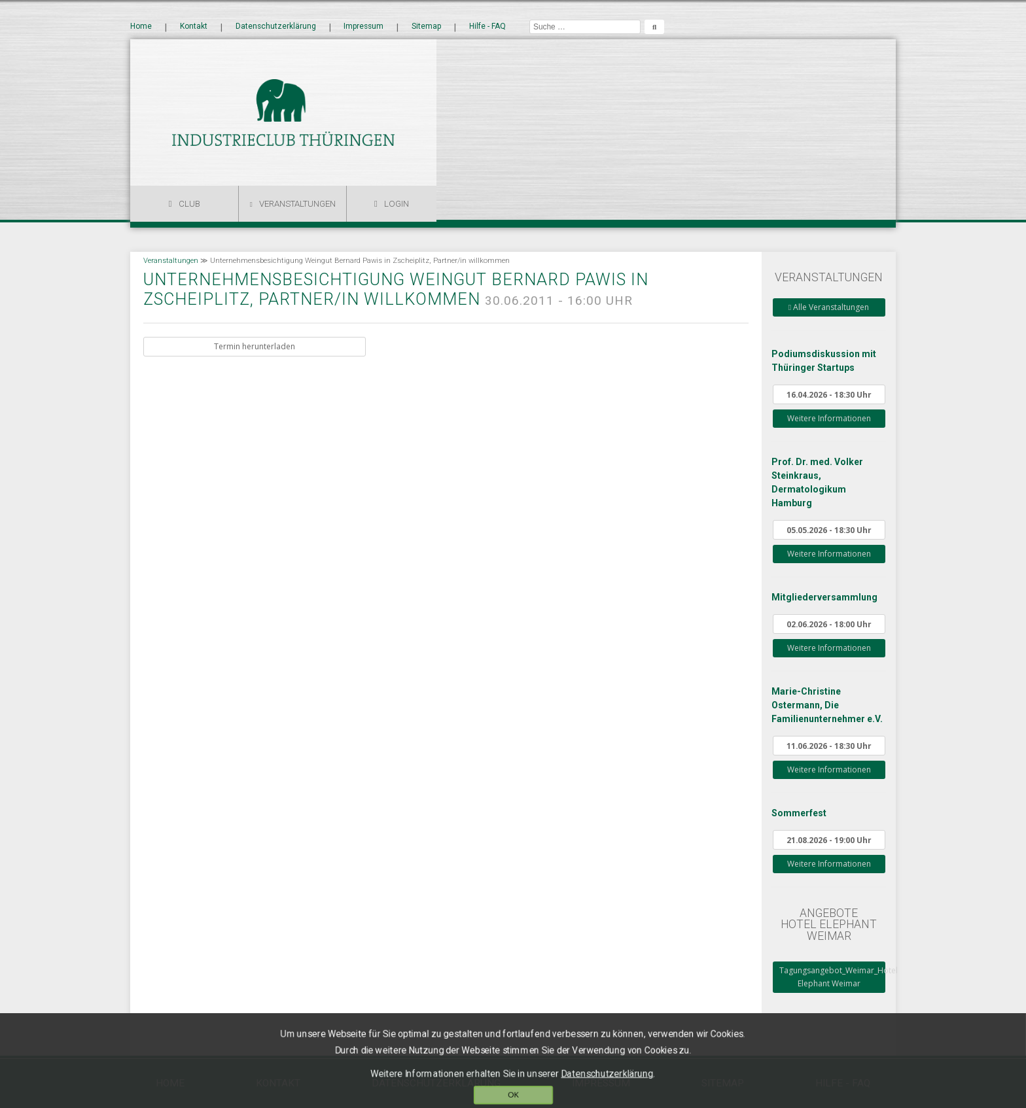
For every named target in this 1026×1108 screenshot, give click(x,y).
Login (396, 204)
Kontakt (193, 27)
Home (141, 27)
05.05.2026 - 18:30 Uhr (829, 530)
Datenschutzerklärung (276, 27)
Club (189, 204)
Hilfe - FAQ (487, 27)
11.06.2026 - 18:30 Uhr (829, 745)
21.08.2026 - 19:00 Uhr (829, 840)
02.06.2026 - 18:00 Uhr (829, 624)
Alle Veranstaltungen (828, 307)
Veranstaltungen (297, 204)
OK (513, 1089)
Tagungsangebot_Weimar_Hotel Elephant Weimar (832, 977)
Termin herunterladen (254, 346)
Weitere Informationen (829, 418)
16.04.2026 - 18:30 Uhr (829, 394)
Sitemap (426, 27)
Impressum (363, 27)
